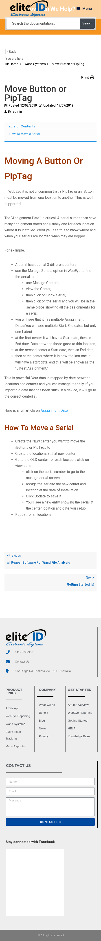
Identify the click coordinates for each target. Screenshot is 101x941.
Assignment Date (54, 410)
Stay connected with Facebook (30, 842)
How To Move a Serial (24, 134)
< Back (11, 51)
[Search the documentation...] (43, 23)
